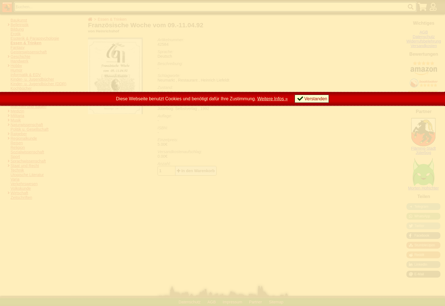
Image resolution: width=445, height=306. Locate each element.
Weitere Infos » (272, 98)
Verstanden (315, 98)
